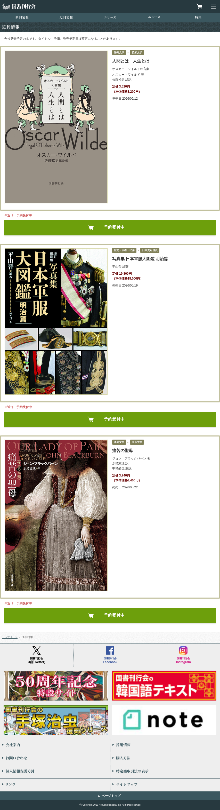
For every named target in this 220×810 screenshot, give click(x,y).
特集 (198, 17)
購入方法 (165, 758)
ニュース (154, 17)
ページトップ (111, 796)
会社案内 (55, 745)
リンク (55, 785)
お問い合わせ (55, 758)
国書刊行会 (19, 6)
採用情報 (165, 745)
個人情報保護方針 (55, 771)
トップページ (10, 637)
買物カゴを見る (199, 6)
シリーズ (110, 17)
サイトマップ (165, 785)
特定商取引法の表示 (165, 771)
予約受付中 (114, 227)
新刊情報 (22, 17)
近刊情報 (66, 17)
